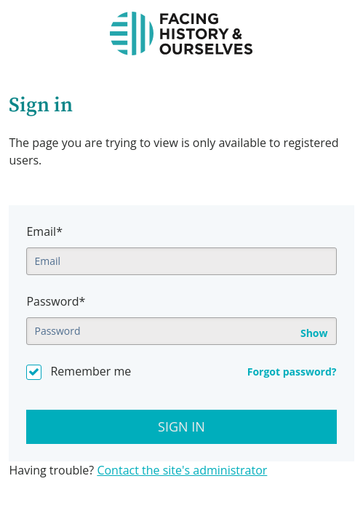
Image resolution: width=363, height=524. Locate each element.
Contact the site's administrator (182, 470)
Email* (44, 231)
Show (314, 333)
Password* (55, 301)
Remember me (90, 371)
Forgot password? (292, 371)
